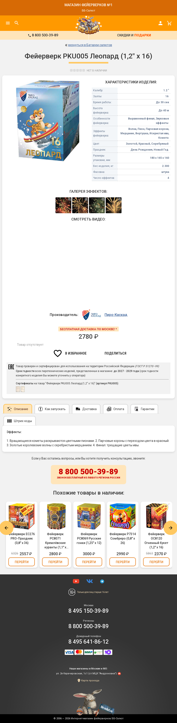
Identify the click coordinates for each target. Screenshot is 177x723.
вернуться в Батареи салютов (90, 45)
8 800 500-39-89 (88, 473)
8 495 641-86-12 (88, 642)
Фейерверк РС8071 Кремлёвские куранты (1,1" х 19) (55, 540)
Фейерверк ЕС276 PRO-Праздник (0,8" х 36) (21, 538)
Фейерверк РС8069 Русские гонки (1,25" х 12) (89, 538)
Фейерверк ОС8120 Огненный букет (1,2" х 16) (156, 540)
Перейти (22, 562)
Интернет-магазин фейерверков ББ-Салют (97, 718)
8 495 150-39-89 (88, 611)
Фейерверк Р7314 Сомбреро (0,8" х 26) (122, 538)
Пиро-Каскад (116, 314)
